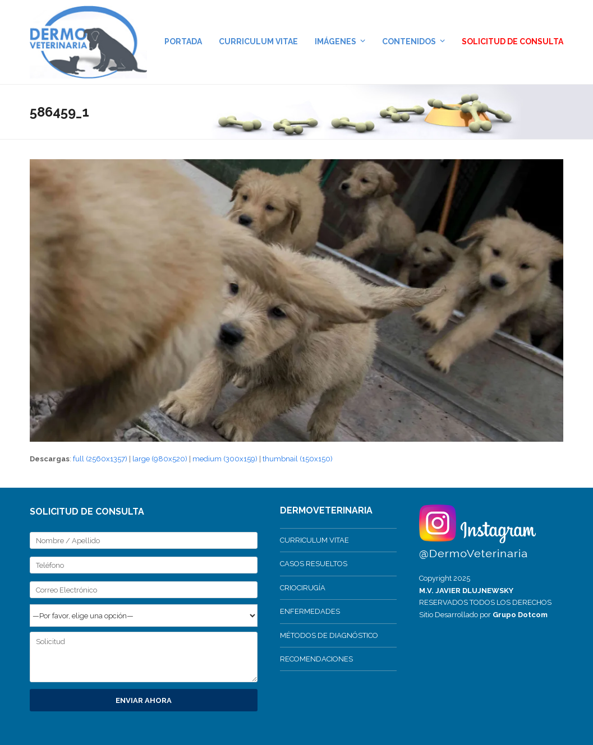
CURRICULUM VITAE (314, 540)
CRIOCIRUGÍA (302, 588)
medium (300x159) (225, 459)
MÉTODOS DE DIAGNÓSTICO (329, 635)
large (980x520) (159, 459)
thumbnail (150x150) (298, 459)
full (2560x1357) (100, 459)
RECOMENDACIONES (316, 659)
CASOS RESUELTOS (313, 563)
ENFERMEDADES (310, 611)
